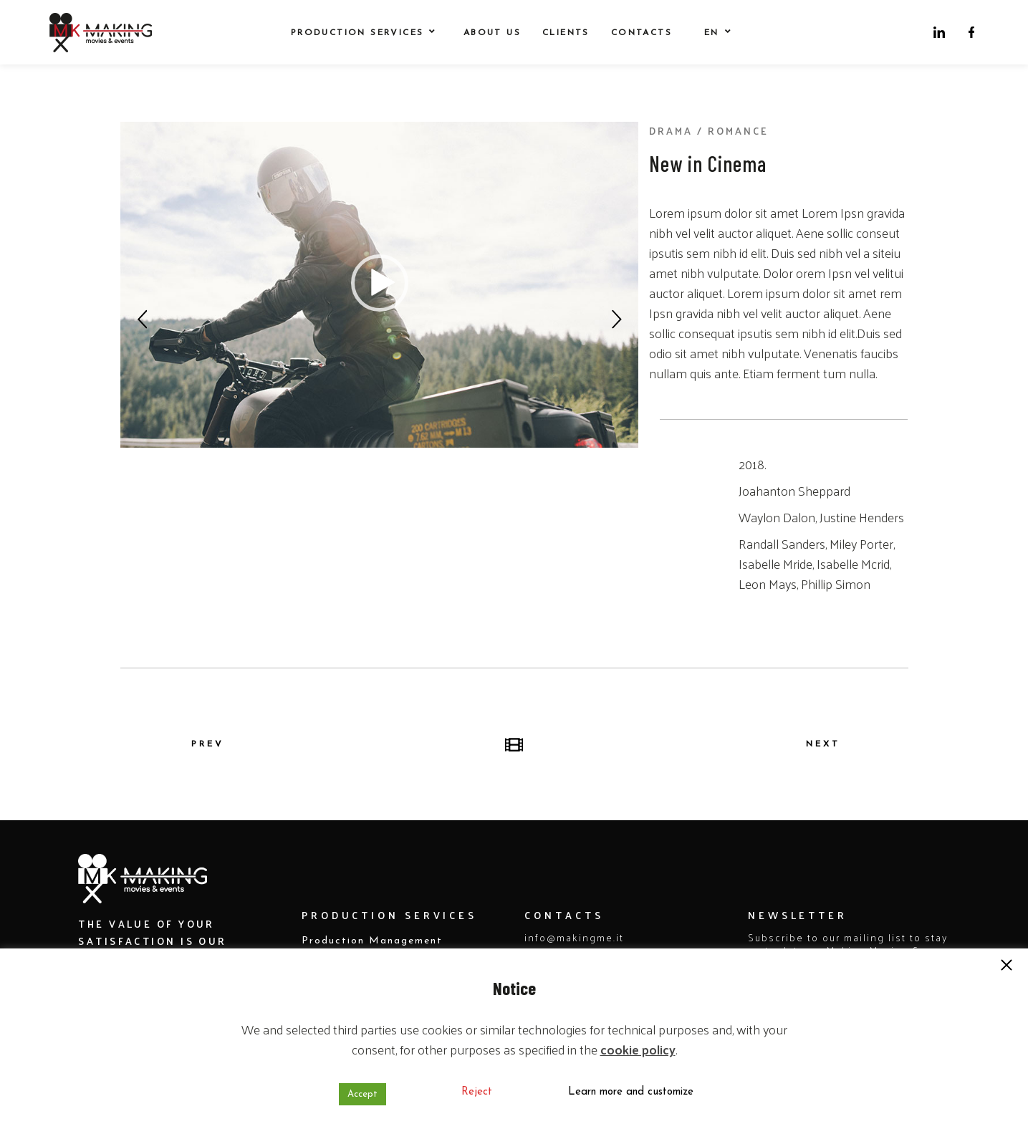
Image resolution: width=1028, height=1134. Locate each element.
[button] (1006, 966)
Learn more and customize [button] (630, 1092)
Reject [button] (476, 1092)
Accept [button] (362, 1094)
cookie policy (638, 1049)
